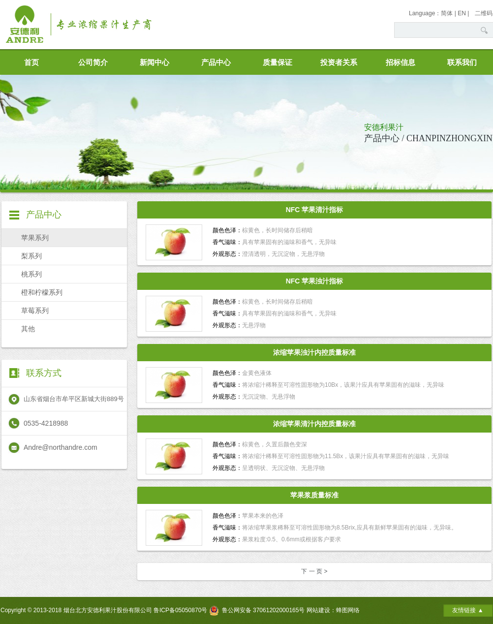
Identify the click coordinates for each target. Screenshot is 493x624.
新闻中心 (154, 62)
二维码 (484, 13)
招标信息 (400, 62)
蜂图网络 (348, 610)
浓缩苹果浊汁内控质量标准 (314, 352)
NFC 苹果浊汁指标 (314, 281)
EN (462, 13)
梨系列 (31, 256)
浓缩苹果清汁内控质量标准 (314, 424)
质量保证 (277, 62)
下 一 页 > (314, 571)
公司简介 (93, 62)
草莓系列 (35, 310)
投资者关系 (338, 62)
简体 (447, 13)
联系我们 (462, 62)
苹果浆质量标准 (314, 495)
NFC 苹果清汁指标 (314, 210)
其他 (28, 329)
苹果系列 (35, 238)
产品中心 (216, 62)
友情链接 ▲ (467, 610)
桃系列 (31, 274)
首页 (31, 62)
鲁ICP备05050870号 (180, 610)
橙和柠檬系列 (41, 292)
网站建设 (318, 610)
